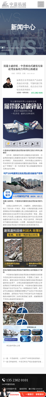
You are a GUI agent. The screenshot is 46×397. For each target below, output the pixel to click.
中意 (7, 48)
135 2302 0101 (17, 380)
